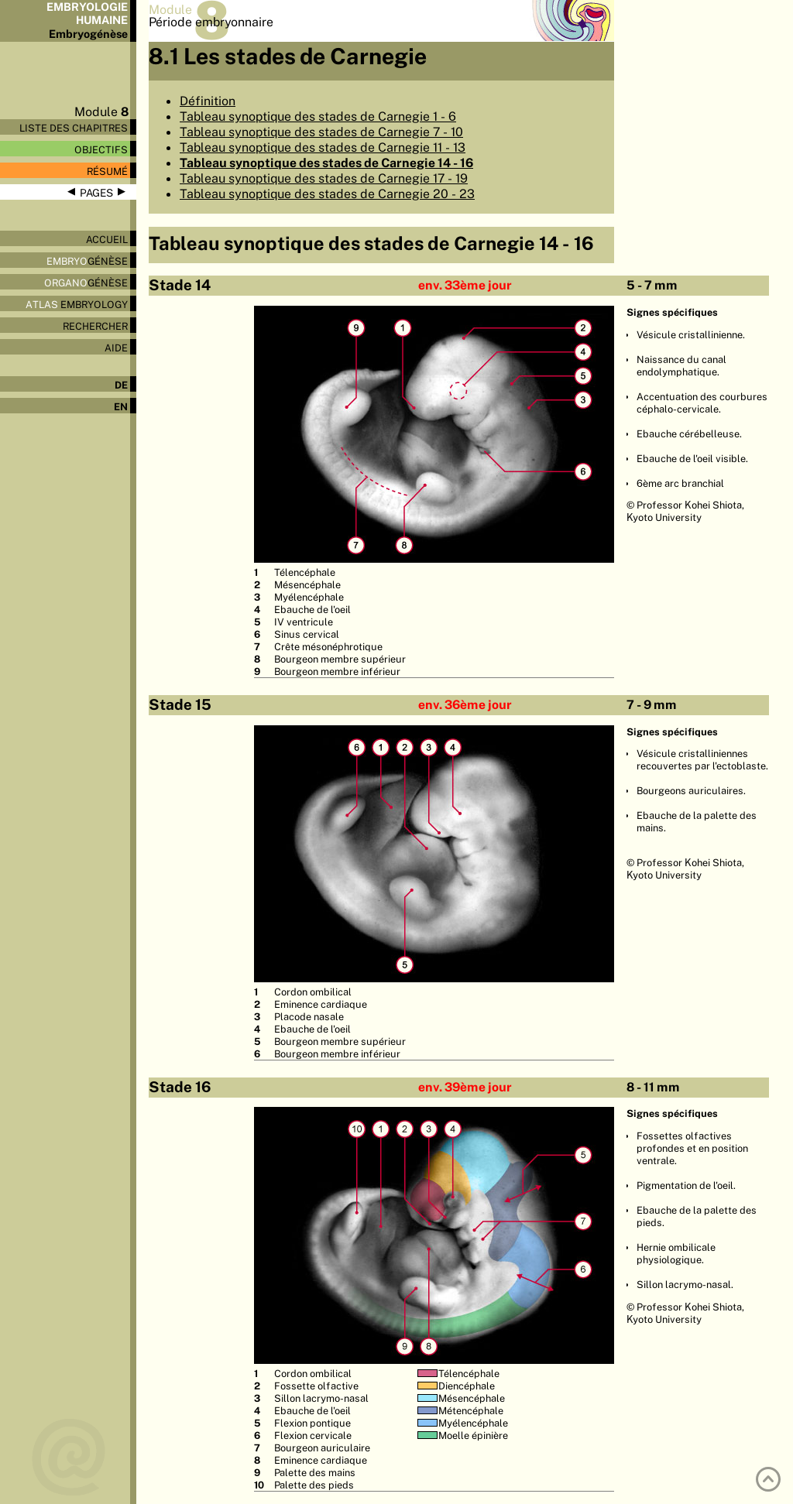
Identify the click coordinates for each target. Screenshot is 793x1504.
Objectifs (101, 149)
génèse (87, 261)
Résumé (107, 171)
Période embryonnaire (211, 21)
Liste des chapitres (73, 128)
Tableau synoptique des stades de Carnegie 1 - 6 (318, 116)
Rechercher (95, 326)
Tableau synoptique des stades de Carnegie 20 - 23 (327, 193)
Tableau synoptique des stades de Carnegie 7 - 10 (321, 131)
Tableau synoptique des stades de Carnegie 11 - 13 (322, 147)
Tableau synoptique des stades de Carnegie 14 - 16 (326, 162)
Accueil (107, 239)
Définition (207, 100)
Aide (116, 347)
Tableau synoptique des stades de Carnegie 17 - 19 (324, 178)
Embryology (77, 304)
